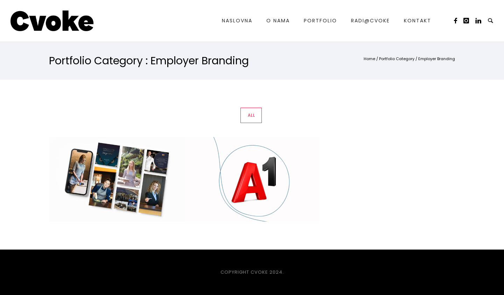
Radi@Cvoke (370, 20)
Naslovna (237, 20)
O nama (278, 20)
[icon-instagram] (468, 21)
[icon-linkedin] (478, 21)
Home (369, 59)
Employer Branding (436, 59)
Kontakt (417, 20)
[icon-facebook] (457, 21)
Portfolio (320, 20)
